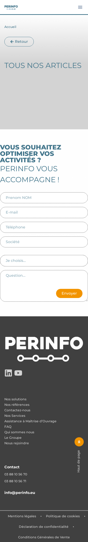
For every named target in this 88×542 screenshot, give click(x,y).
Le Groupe (13, 438)
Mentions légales (22, 516)
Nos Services (14, 416)
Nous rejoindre (16, 443)
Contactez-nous (17, 410)
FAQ (7, 427)
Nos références (16, 405)
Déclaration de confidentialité (43, 527)
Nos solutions (15, 399)
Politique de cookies (63, 516)
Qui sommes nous (19, 432)
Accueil (10, 27)
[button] (80, 7)
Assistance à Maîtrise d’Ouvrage (30, 421)
